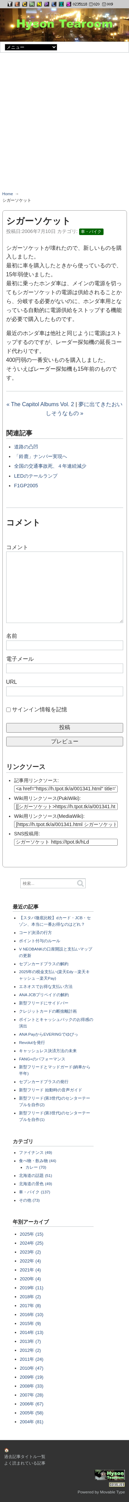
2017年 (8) (30, 1305)
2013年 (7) (30, 1341)
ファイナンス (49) (35, 1152)
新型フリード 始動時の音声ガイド (50, 1090)
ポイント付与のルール (39, 940)
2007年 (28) (32, 1395)
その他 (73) (29, 1200)
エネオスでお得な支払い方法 (46, 986)
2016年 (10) (32, 1314)
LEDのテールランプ (35, 476)
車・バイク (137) (34, 1192)
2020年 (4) (30, 1278)
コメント (17, 547)
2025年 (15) (32, 1234)
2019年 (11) (32, 1287)
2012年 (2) (30, 1350)
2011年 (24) (32, 1359)
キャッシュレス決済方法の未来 (48, 1050)
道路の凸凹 (26, 446)
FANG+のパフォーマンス (42, 1059)
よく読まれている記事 (24, 1463)
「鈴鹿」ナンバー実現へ (40, 456)
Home (7, 193)
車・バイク (91, 232)
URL (11, 682)
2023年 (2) (30, 1252)
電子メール (20, 659)
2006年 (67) (32, 1403)
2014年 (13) (32, 1332)
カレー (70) (35, 1167)
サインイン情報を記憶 (39, 709)
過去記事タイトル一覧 (24, 1456)
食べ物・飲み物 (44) (37, 1160)
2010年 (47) (32, 1368)
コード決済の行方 (35, 932)
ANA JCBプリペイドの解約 (44, 994)
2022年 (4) (30, 1261)
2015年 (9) (30, 1323)
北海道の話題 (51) (35, 1175)
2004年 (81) (32, 1421)
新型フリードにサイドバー (43, 1003)
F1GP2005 (26, 485)
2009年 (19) (32, 1377)
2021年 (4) (30, 1269)
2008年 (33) (32, 1386)
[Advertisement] (64, 124)
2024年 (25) (32, 1243)
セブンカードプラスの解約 (43, 963)
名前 (11, 636)
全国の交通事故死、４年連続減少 (50, 466)
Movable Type (112, 1492)
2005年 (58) (32, 1412)
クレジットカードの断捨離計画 (48, 1011)
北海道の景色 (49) (35, 1183)
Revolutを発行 (32, 1042)
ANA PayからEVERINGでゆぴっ (48, 1034)
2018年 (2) (30, 1296)
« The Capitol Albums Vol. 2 (40, 404)
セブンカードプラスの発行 (43, 1081)
